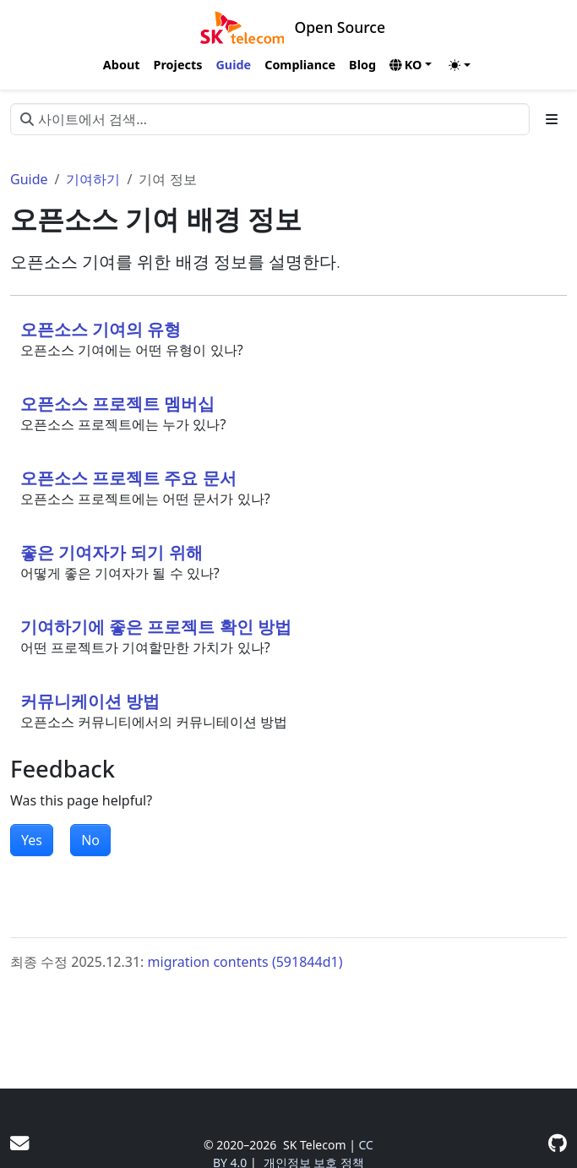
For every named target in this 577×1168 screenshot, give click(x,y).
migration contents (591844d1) (245, 961)
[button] (410, 65)
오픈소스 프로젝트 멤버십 (117, 403)
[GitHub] (557, 1143)
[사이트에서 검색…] (270, 119)
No (90, 840)
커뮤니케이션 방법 (90, 701)
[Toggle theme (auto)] (459, 65)
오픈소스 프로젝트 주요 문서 (128, 478)
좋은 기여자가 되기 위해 (111, 552)
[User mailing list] (19, 1143)
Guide (29, 179)
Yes (31, 840)
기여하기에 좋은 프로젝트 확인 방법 (155, 626)
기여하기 (93, 179)
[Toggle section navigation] (551, 119)
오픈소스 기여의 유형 (100, 329)
